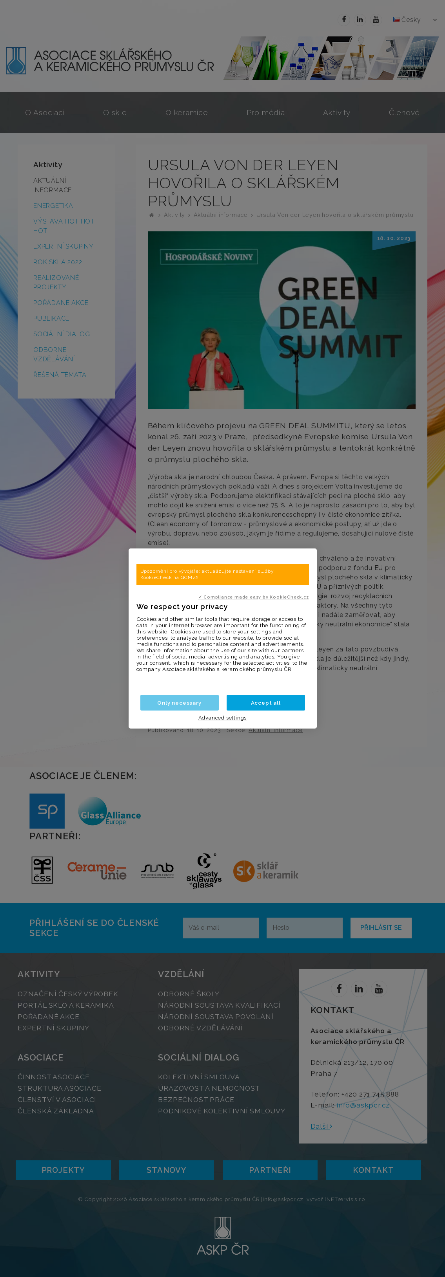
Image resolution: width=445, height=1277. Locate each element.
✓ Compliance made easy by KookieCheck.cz (253, 597)
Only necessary (179, 703)
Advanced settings (222, 717)
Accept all (266, 703)
